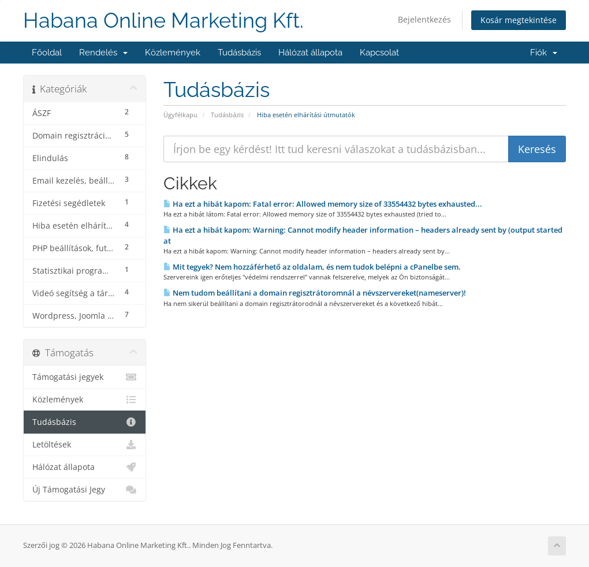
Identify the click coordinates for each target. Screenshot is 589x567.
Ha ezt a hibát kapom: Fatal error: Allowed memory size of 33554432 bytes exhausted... (322, 204)
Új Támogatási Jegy (84, 490)
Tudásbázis (239, 52)
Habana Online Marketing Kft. (163, 20)
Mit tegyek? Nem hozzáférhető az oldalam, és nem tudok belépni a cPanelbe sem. (312, 267)
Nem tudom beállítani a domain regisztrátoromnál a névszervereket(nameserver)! (314, 293)
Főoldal (47, 52)
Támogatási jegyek (84, 377)
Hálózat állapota (310, 52)
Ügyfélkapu (180, 114)
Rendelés (103, 52)
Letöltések (84, 445)
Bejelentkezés (424, 19)
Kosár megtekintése (518, 19)
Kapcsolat (379, 52)
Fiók (543, 52)
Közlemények (172, 52)
